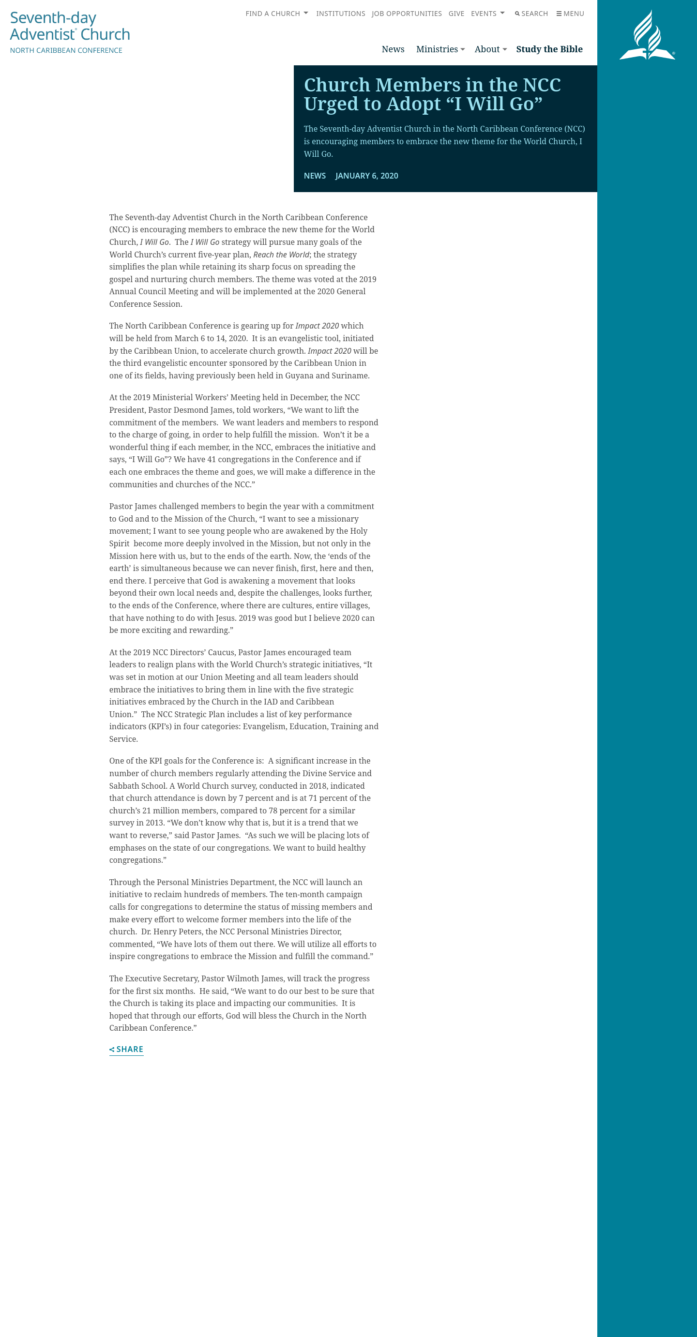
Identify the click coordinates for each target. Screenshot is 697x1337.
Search (531, 13)
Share (126, 1173)
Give (457, 13)
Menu (570, 13)
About (487, 49)
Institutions (341, 13)
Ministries (437, 49)
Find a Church (272, 13)
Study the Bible (549, 49)
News (393, 49)
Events (484, 13)
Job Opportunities (407, 13)
